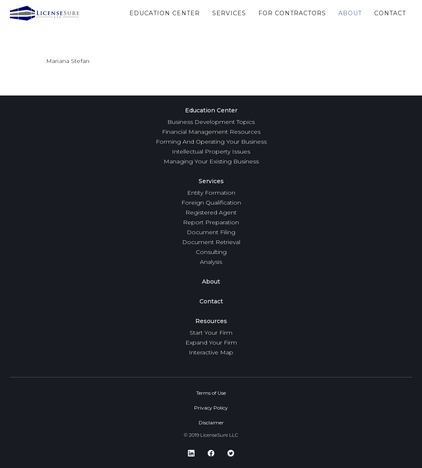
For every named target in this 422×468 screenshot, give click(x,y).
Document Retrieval (211, 242)
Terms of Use (211, 393)
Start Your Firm (211, 332)
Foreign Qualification (211, 202)
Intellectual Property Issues (211, 151)
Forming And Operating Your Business (211, 141)
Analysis (211, 261)
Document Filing (211, 232)
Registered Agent (211, 212)
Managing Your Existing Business (211, 161)
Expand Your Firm (211, 342)
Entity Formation (211, 192)
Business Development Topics (211, 122)
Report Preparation (211, 222)
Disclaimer (211, 422)
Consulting (211, 252)
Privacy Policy (211, 408)
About (211, 281)
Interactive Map (211, 352)
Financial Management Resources (211, 131)
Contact (211, 301)
